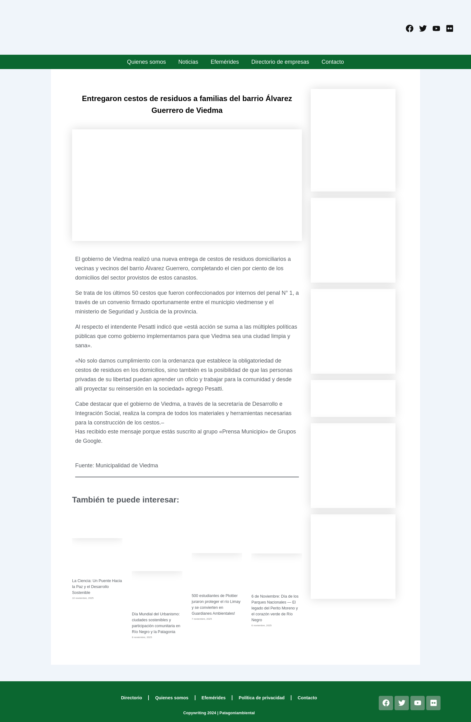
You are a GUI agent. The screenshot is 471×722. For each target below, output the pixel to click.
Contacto (333, 62)
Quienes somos (146, 62)
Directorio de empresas (280, 62)
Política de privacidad (262, 697)
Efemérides (225, 62)
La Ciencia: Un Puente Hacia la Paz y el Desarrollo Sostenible (96, 586)
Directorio (131, 697)
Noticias (188, 62)
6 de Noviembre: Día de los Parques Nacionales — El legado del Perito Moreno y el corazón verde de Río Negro (275, 608)
